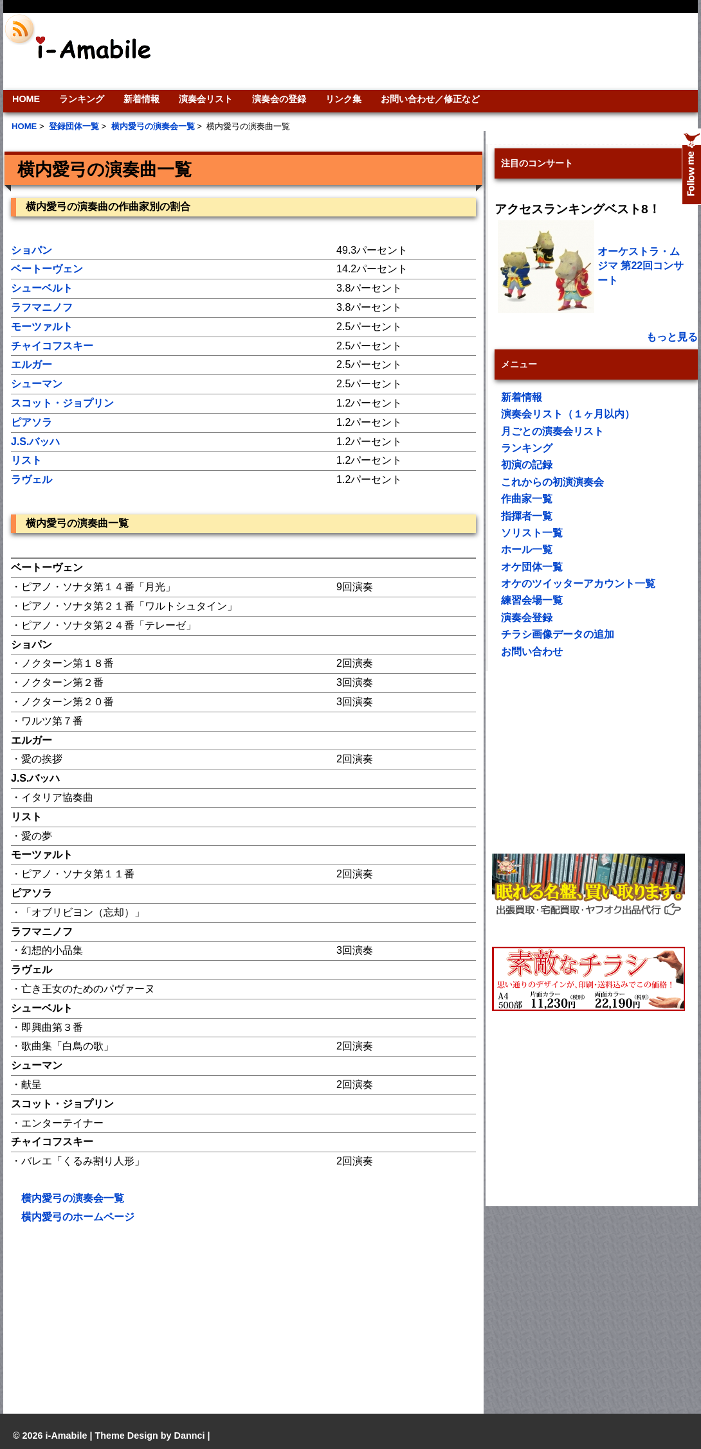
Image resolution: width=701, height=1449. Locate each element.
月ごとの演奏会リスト (552, 431)
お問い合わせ (532, 651)
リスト (26, 460)
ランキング (81, 99)
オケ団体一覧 (532, 566)
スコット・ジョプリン (62, 403)
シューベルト (42, 288)
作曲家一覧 (526, 498)
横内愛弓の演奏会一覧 (72, 1198)
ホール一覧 (526, 549)
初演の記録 (526, 464)
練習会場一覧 (532, 600)
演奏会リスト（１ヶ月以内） (568, 413)
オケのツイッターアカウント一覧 (578, 583)
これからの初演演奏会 (552, 482)
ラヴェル (31, 479)
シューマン (36, 383)
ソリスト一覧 (532, 532)
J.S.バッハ (35, 441)
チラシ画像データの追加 (557, 634)
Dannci (189, 1435)
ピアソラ (31, 422)
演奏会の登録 (279, 99)
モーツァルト (42, 326)
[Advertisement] (438, 51)
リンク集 (343, 99)
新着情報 (141, 99)
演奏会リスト (206, 99)
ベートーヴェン (47, 268)
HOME (26, 99)
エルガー (31, 364)
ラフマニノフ (42, 307)
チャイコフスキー (52, 345)
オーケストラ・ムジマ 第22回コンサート (640, 266)
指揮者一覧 (526, 516)
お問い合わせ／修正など (430, 99)
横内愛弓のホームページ (77, 1216)
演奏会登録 (526, 617)
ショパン (31, 250)
